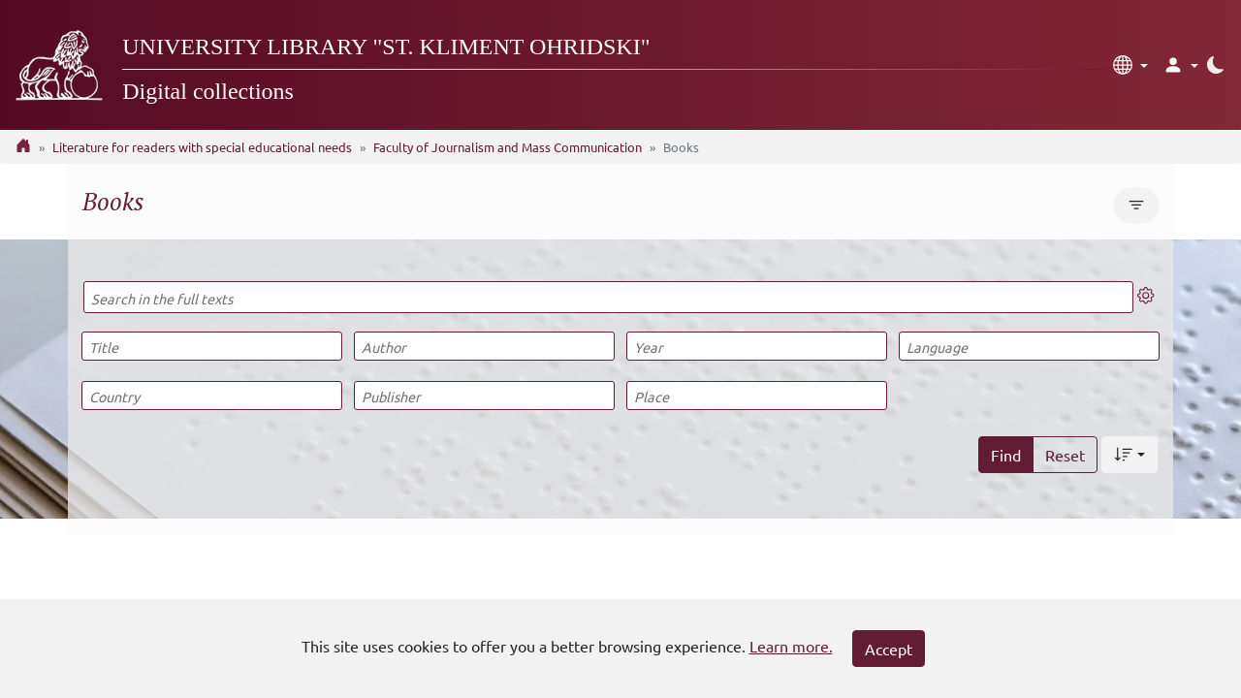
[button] (1130, 65)
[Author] (484, 346)
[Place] (756, 395)
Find (1006, 454)
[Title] (211, 346)
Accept (888, 648)
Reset (1065, 454)
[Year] (756, 346)
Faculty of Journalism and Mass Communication (507, 147)
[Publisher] (484, 395)
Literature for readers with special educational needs (202, 147)
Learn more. (791, 645)
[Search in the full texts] (608, 297)
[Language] (1029, 346)
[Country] (211, 395)
